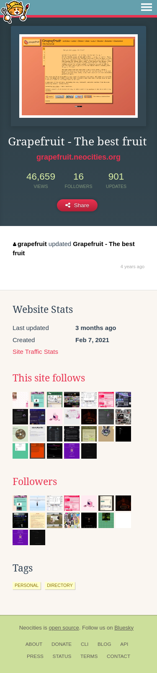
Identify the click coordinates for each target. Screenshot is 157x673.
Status (62, 656)
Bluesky (124, 628)
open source (64, 628)
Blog (104, 644)
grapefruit (30, 243)
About (34, 644)
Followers (35, 481)
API (124, 644)
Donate (61, 644)
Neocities (30, 628)
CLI (84, 644)
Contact (118, 656)
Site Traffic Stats (35, 351)
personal (27, 585)
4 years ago (132, 266)
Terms (89, 656)
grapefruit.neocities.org (78, 157)
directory (59, 585)
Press (35, 656)
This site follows (49, 378)
